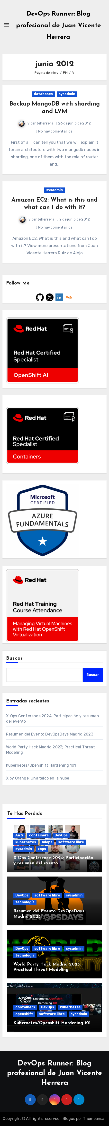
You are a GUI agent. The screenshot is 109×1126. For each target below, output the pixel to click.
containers (39, 835)
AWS (19, 835)
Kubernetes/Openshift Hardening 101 (41, 765)
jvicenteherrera (36, 123)
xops (42, 849)
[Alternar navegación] (6, 25)
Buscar (14, 658)
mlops (47, 842)
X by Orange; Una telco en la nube (37, 778)
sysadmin (67, 94)
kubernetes (25, 842)
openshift (24, 1014)
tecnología (25, 902)
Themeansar (94, 1118)
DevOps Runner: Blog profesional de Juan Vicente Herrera (58, 26)
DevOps (61, 835)
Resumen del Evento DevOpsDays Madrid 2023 (49, 734)
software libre (71, 842)
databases (43, 94)
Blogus (69, 1118)
